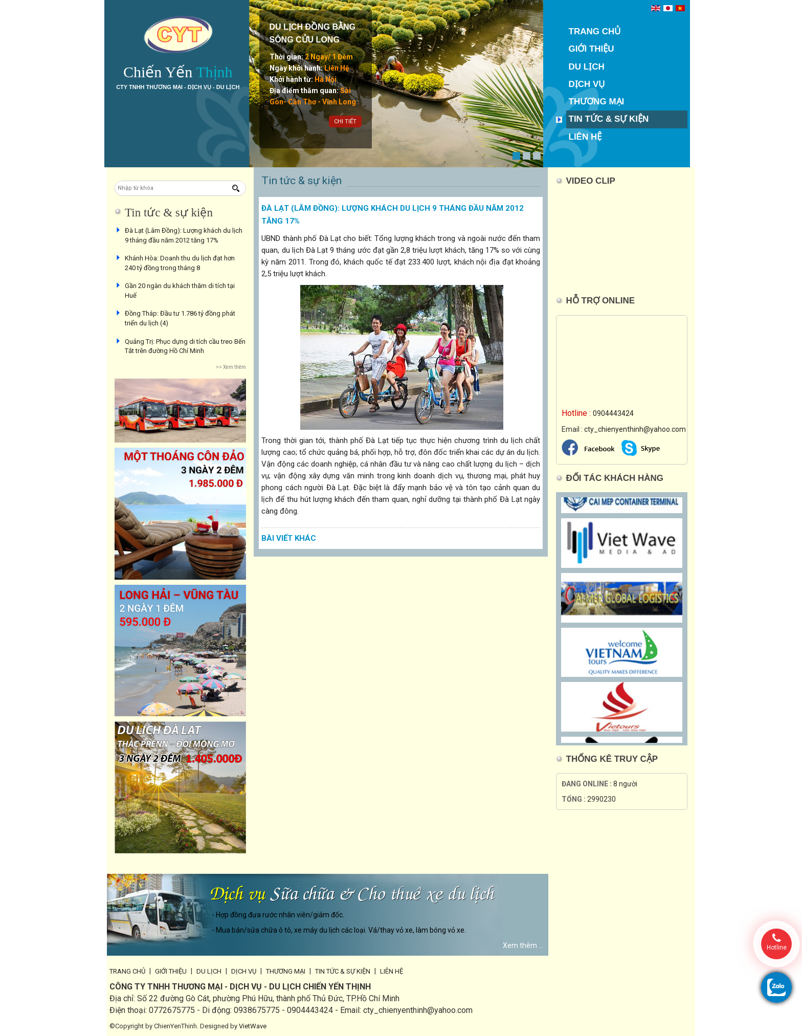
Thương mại (597, 101)
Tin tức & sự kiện (609, 119)
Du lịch (587, 67)
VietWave (252, 1026)
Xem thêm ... (523, 945)
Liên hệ (585, 137)
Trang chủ (595, 31)
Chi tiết (345, 121)
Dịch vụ (587, 84)
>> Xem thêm (231, 367)
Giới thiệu (591, 49)
